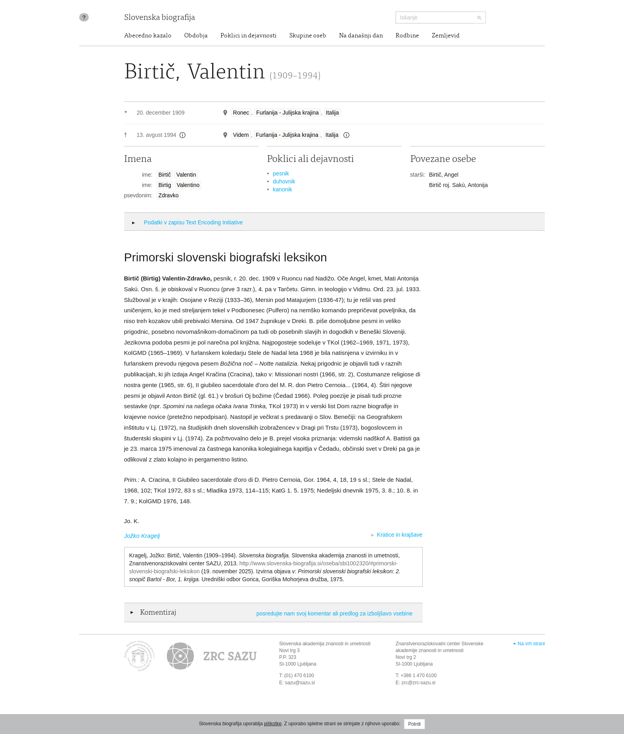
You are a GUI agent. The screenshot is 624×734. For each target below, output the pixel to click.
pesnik (281, 173)
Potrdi (414, 724)
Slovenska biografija (159, 18)
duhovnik (284, 181)
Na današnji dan (361, 36)
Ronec (241, 112)
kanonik (282, 189)
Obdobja (196, 36)
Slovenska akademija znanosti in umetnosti (324, 643)
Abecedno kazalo (148, 36)
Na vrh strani (531, 643)
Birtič (164, 174)
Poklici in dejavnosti (248, 36)
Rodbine (407, 36)
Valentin (186, 174)
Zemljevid (446, 36)
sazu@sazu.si (300, 682)
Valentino (188, 185)
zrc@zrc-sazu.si (419, 682)
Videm (241, 135)
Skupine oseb (307, 36)
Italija (332, 112)
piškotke (272, 723)
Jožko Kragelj (142, 535)
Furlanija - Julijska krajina (287, 112)
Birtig (164, 185)
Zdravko (168, 195)
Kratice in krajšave (399, 535)
